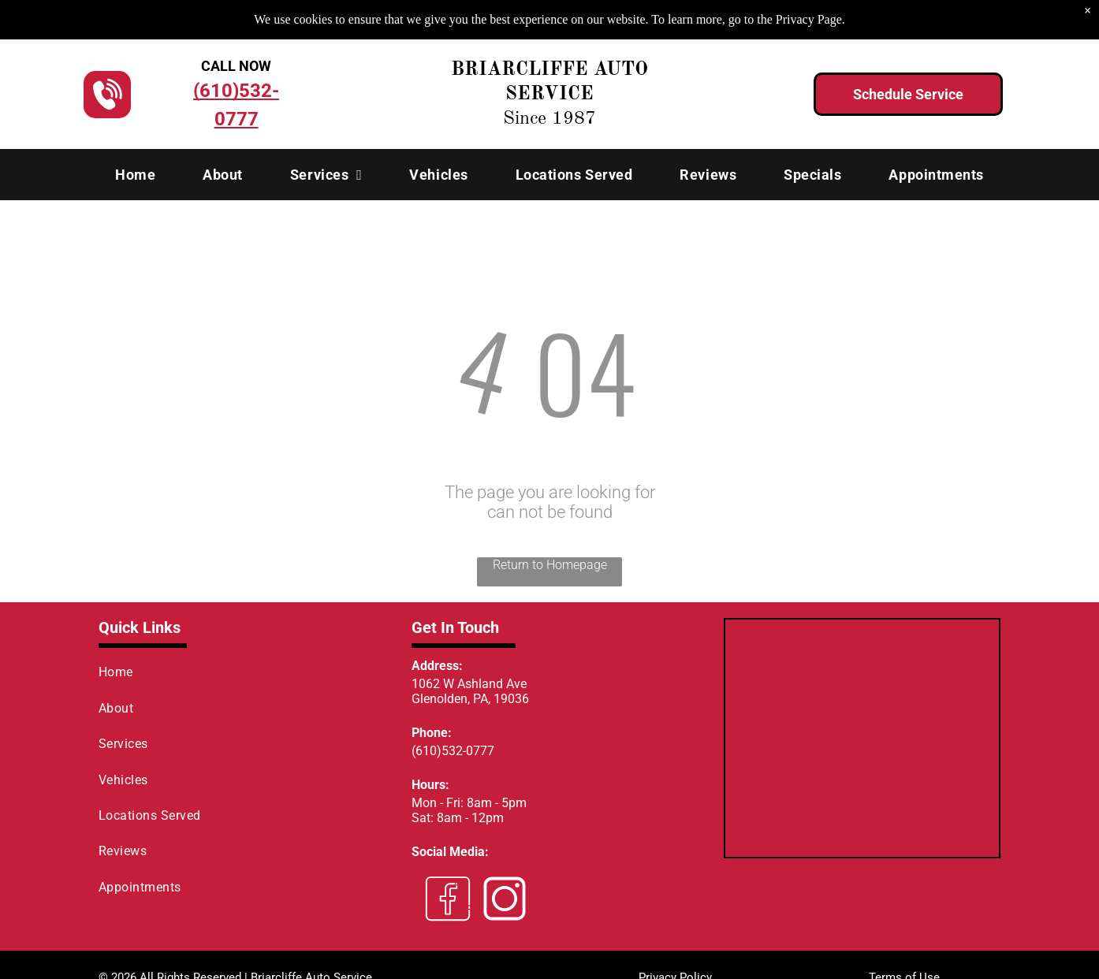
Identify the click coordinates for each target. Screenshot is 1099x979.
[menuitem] (135, 175)
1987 (574, 119)
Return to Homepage (550, 564)
